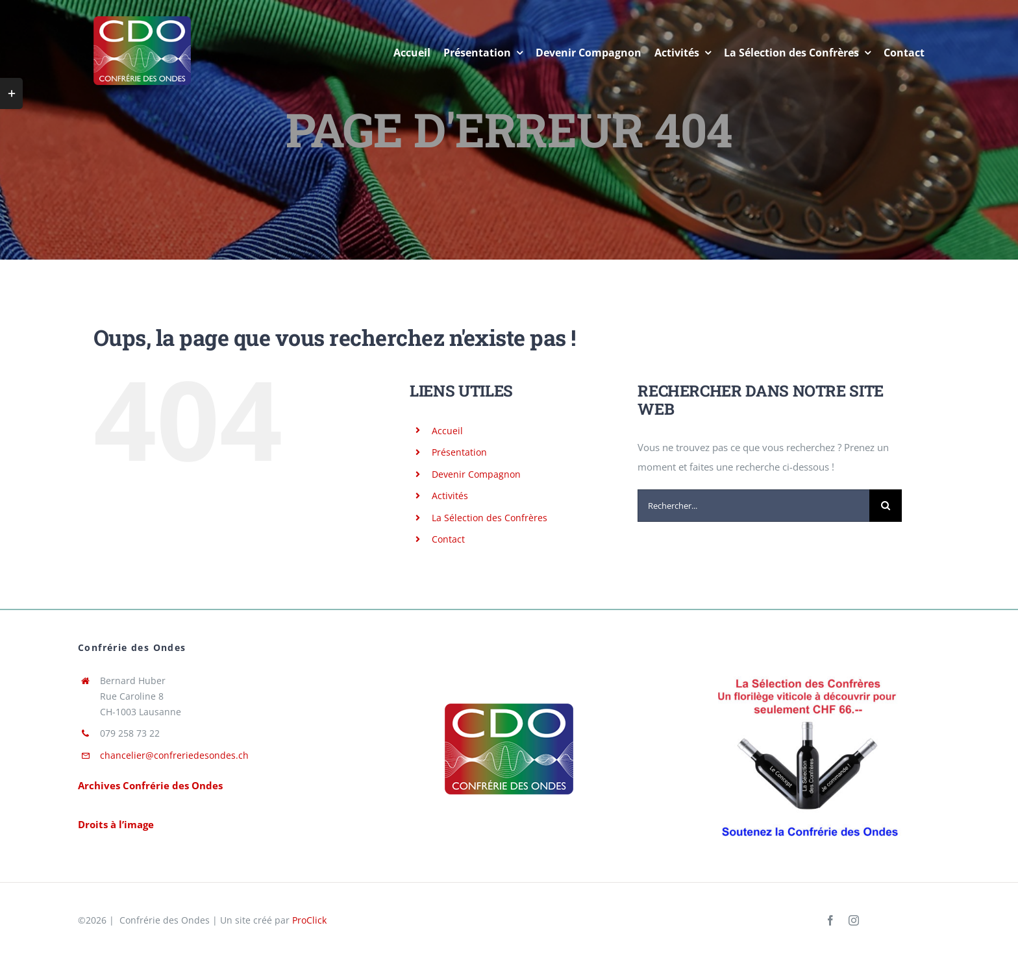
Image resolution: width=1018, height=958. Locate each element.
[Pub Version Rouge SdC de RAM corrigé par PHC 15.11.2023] (807, 673)
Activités (450, 495)
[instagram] (854, 920)
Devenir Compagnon (476, 474)
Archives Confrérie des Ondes (150, 785)
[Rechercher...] (753, 505)
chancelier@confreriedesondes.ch (174, 755)
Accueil (447, 430)
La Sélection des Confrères (489, 517)
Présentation (459, 452)
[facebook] (830, 920)
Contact (448, 539)
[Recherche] (885, 505)
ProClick (309, 920)
